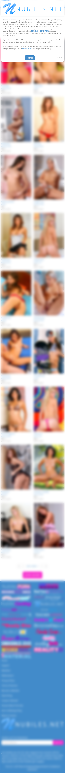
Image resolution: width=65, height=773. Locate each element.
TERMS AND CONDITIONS (40, 31)
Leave (59, 58)
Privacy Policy (27, 48)
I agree (30, 57)
